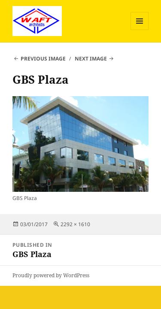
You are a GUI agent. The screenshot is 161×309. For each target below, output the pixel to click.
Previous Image (43, 58)
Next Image (91, 58)
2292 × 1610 (75, 224)
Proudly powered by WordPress (50, 275)
